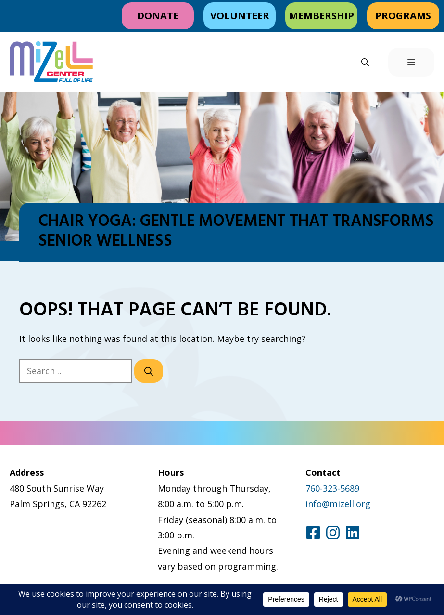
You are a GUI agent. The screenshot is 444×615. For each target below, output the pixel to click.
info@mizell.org (337, 504)
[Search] (148, 371)
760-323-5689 (332, 488)
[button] (365, 62)
